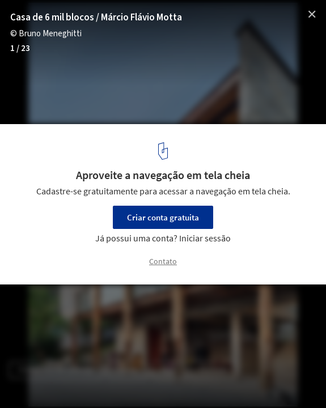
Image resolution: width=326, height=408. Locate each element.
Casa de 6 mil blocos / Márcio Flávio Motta (96, 17)
